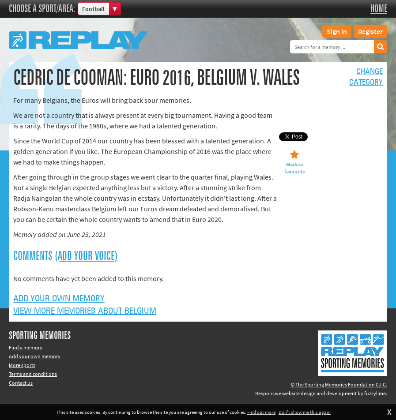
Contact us (21, 382)
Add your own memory (59, 298)
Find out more (261, 412)
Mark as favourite (294, 168)
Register (370, 31)
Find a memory (25, 347)
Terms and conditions (33, 374)
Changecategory (366, 77)
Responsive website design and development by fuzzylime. (321, 393)
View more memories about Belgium (84, 311)
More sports (22, 365)
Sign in (337, 31)
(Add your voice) (86, 256)
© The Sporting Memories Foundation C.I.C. (338, 384)
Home (378, 9)
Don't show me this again (305, 412)
